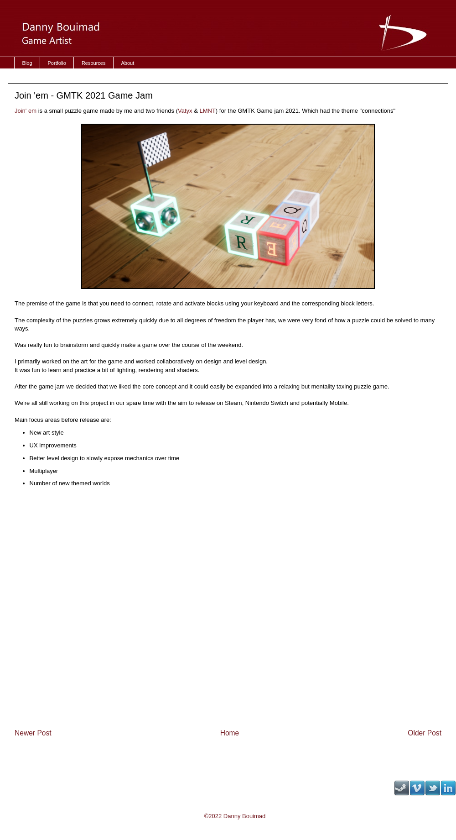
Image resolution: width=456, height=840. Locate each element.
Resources (94, 63)
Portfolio (57, 63)
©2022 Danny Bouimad (235, 816)
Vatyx (185, 110)
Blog (27, 63)
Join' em (26, 110)
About (127, 63)
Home (229, 733)
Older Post (424, 733)
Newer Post (33, 733)
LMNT (207, 110)
